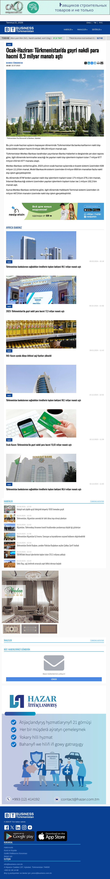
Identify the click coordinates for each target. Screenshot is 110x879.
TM (95, 23)
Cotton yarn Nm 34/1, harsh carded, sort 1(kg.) (38, 38)
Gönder (54, 679)
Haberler (8, 501)
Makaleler (82, 29)
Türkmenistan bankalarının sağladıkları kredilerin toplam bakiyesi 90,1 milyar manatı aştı (43, 400)
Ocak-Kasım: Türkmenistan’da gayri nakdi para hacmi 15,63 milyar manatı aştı (39, 444)
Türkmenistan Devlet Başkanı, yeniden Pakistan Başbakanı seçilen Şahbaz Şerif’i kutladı (48, 545)
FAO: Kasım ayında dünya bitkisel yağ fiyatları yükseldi (28, 355)
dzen (29, 827)
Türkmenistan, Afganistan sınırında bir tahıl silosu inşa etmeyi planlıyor (41, 518)
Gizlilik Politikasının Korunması (15, 853)
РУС (101, 23)
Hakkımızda (8, 847)
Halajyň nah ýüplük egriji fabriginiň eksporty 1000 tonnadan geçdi (40, 509)
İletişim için (8, 856)
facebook (7, 827)
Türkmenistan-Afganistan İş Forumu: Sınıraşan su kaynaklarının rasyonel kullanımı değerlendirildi (51, 536)
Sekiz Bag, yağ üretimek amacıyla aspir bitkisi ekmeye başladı (39, 563)
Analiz (9, 44)
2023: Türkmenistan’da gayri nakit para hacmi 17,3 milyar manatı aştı (35, 311)
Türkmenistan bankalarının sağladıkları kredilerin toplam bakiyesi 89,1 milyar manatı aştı (43, 266)
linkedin (18, 827)
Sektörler (97, 29)
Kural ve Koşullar (10, 850)
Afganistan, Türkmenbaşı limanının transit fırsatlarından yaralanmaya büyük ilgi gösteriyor (49, 527)
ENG (89, 23)
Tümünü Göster (97, 501)
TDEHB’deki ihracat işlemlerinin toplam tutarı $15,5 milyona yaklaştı (41, 554)
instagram (24, 827)
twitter (12, 827)
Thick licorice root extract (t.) (88, 38)
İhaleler (8, 640)
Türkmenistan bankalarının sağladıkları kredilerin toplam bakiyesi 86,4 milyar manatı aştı (43, 489)
